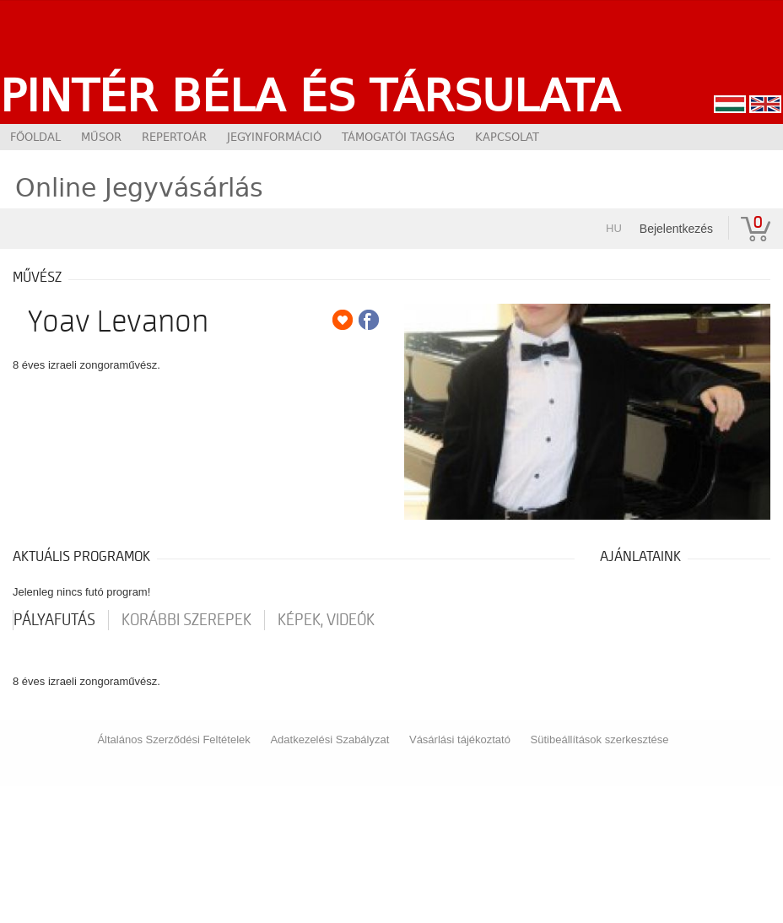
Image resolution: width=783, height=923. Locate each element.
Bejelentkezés (676, 228)
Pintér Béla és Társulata (310, 95)
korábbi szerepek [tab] (186, 620)
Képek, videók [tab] (326, 620)
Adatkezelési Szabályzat (329, 739)
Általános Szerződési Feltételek (173, 739)
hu (614, 228)
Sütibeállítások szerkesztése (600, 739)
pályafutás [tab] (54, 620)
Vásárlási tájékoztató (459, 739)
